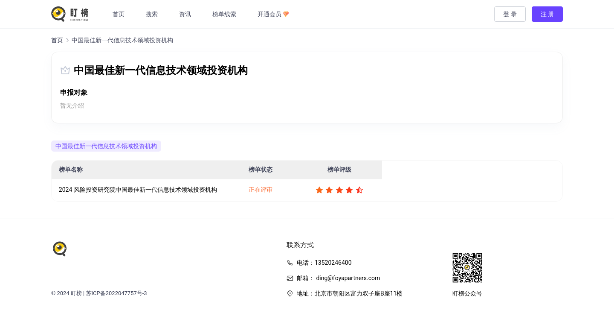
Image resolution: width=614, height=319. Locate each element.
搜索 (153, 14)
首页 (120, 14)
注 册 (547, 14)
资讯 (186, 14)
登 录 (509, 14)
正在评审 (260, 189)
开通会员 (274, 14)
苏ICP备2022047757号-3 (116, 293)
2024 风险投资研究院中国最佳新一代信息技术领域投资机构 (138, 189)
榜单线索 (225, 14)
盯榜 (76, 293)
